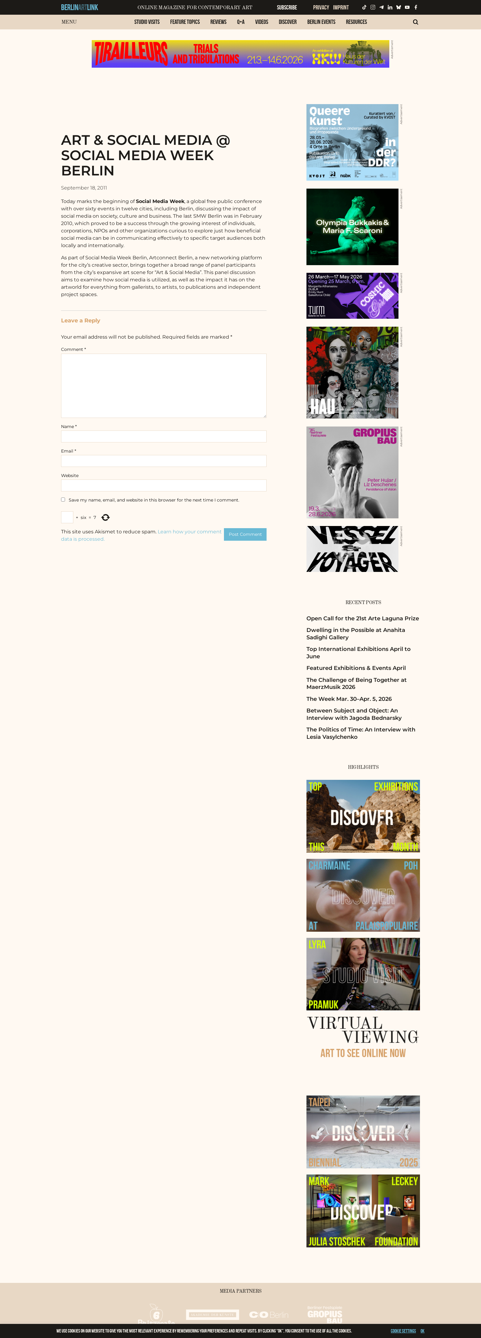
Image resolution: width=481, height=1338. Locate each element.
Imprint (341, 7)
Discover (288, 21)
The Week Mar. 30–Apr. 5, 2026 (349, 699)
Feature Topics (185, 21)
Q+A (240, 21)
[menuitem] (146, 25)
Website (70, 475)
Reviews (218, 21)
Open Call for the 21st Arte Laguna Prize (362, 618)
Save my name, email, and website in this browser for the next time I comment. (154, 500)
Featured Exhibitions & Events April (356, 668)
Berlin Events (321, 21)
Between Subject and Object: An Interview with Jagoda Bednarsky (354, 714)
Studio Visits (147, 21)
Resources (356, 21)
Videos (261, 21)
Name (69, 426)
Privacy (321, 7)
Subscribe (287, 7)
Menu (68, 22)
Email (68, 451)
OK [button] (423, 1330)
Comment (73, 349)
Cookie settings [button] (403, 1330)
